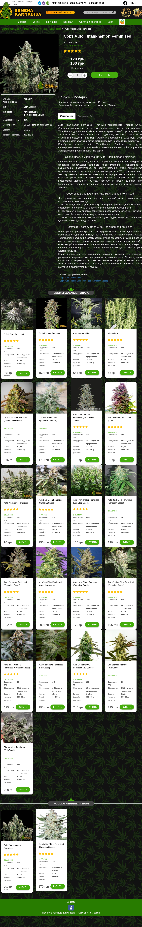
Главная (21, 21)
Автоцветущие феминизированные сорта (42, 29)
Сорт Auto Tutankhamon (70, 278)
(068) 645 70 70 (96, 3)
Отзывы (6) (85, 116)
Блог (110, 21)
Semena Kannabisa (10, 29)
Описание (67, 116)
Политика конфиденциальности (58, 913)
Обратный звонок (59, 12)
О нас (36, 21)
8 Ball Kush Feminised (14, 334)
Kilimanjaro (113, 333)
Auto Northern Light (81, 333)
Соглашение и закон (89, 913)
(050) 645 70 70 (60, 3)
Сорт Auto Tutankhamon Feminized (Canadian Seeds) (84, 281)
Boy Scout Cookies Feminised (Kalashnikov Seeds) (83, 417)
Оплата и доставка (90, 21)
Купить (104, 75)
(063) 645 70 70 (78, 3)
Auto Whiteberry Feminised (16, 503)
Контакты (51, 21)
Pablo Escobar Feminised (49, 333)
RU (133, 3)
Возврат (68, 21)
